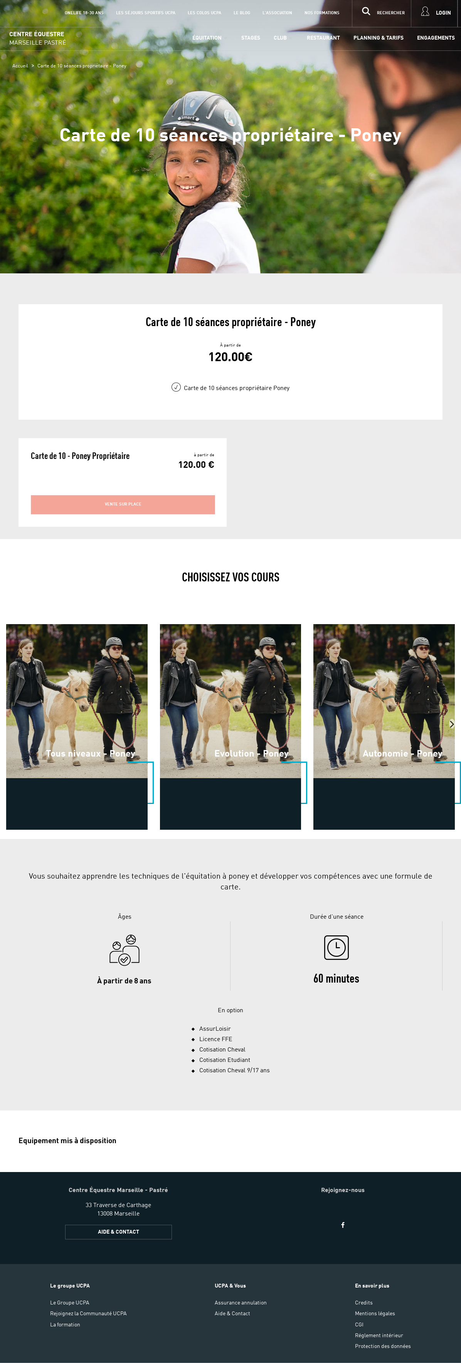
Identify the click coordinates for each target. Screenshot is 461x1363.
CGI (359, 1325)
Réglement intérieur (379, 1335)
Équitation (207, 38)
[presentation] (452, 723)
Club (280, 38)
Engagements (436, 38)
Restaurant (323, 38)
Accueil (20, 66)
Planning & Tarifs (378, 38)
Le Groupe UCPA (69, 1303)
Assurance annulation (241, 1303)
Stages (250, 38)
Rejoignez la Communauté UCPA (88, 1313)
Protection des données (383, 1346)
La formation (65, 1325)
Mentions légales (375, 1313)
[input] (381, 13)
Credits (364, 1303)
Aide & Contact (118, 1232)
